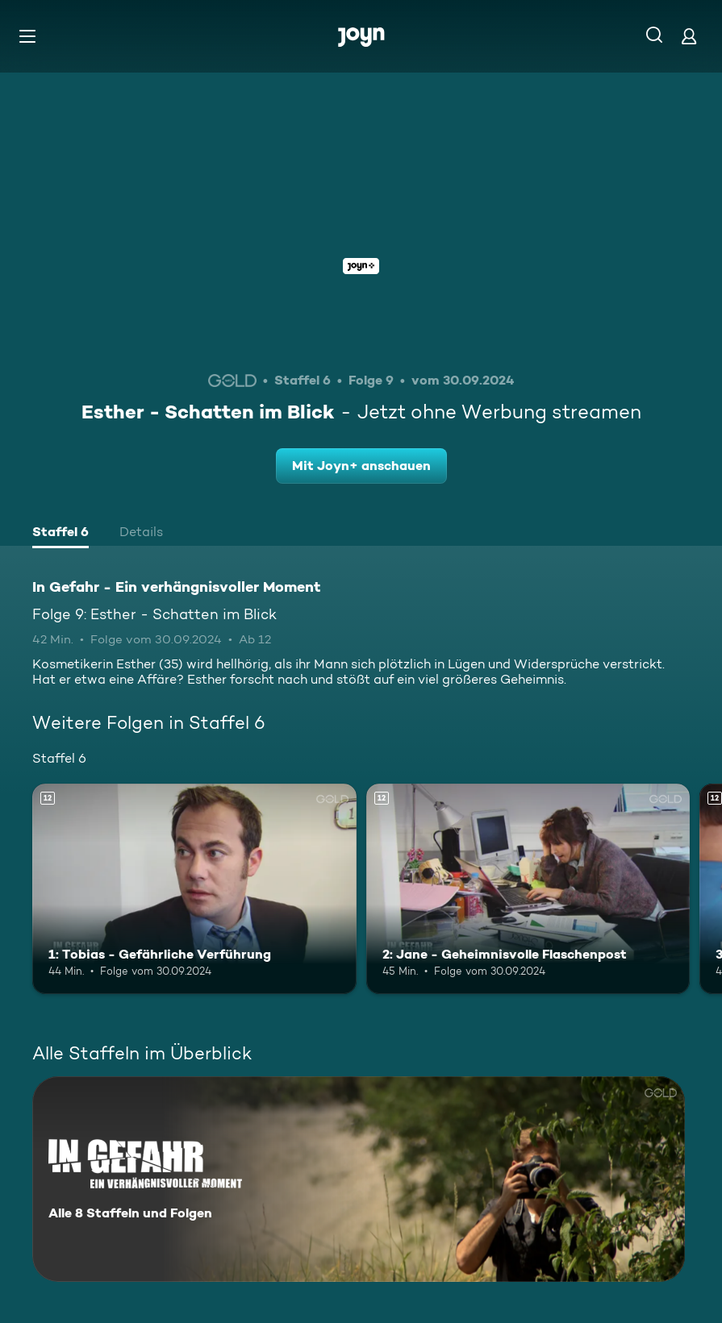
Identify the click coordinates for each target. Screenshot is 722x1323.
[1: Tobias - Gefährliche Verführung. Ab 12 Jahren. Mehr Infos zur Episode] (194, 889)
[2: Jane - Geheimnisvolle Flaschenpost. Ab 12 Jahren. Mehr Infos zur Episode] (528, 889)
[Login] (689, 36)
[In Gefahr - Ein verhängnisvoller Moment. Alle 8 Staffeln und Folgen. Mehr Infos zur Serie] (358, 1179)
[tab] (60, 533)
